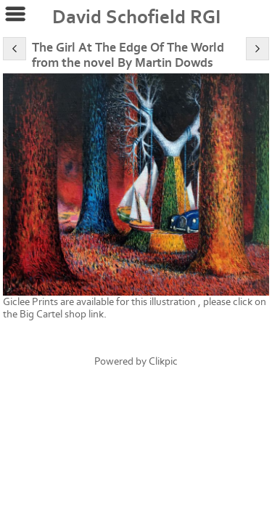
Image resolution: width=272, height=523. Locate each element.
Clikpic (163, 361)
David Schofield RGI (136, 17)
